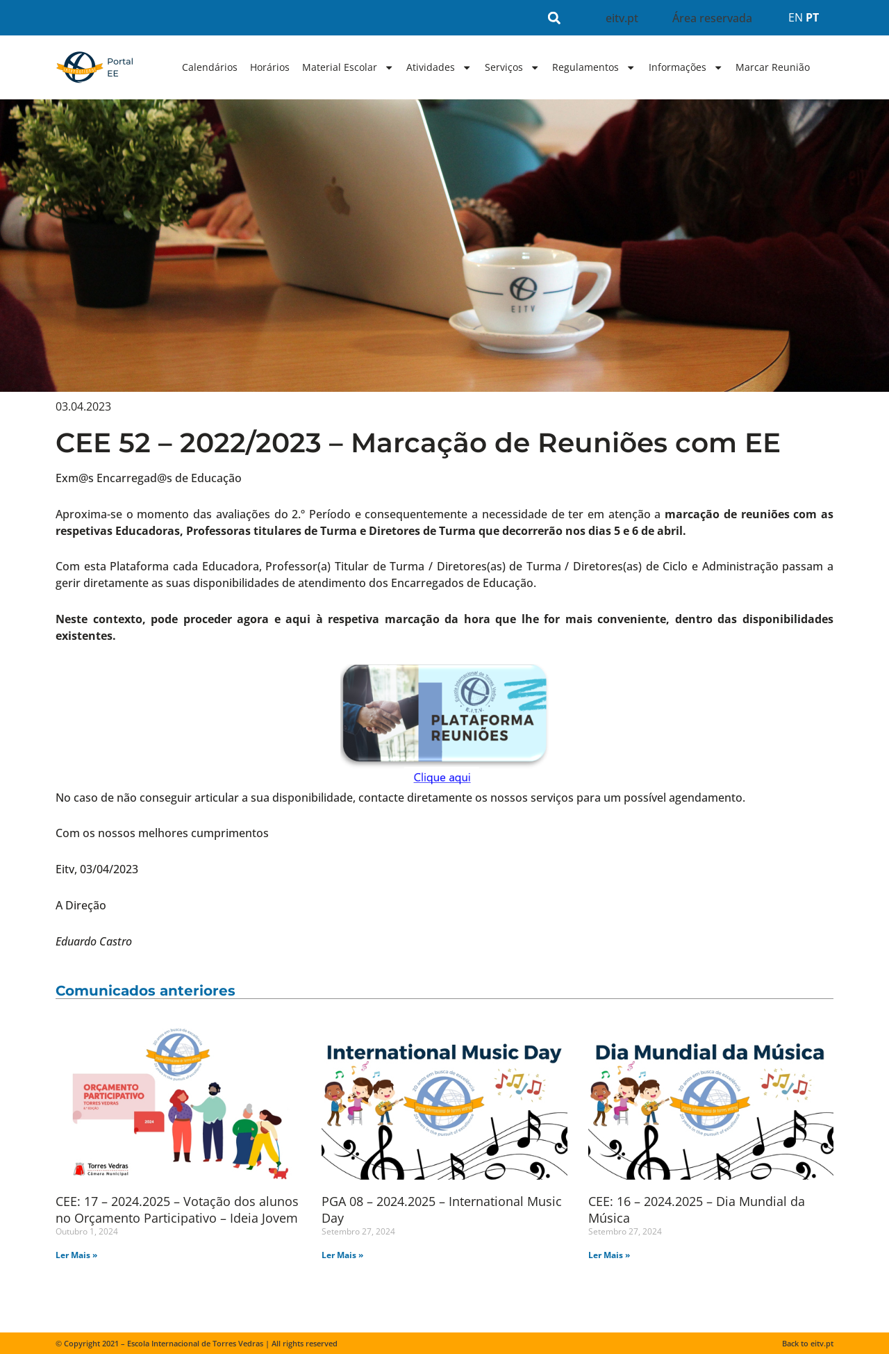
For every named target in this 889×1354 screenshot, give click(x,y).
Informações (686, 67)
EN (795, 17)
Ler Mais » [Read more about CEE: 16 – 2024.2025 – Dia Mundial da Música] (609, 1255)
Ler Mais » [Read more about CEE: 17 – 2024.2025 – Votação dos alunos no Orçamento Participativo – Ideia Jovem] (76, 1255)
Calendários (210, 67)
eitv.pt (622, 18)
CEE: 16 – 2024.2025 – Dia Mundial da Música (696, 1209)
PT (812, 17)
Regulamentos (593, 67)
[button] (554, 17)
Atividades (439, 67)
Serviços (512, 67)
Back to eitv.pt (807, 1343)
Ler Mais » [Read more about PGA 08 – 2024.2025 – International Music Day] (342, 1255)
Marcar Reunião (773, 67)
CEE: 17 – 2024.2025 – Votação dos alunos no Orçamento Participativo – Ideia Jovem (177, 1209)
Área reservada (712, 18)
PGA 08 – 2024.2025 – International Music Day (442, 1209)
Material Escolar (348, 67)
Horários (270, 67)
